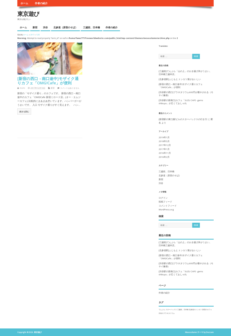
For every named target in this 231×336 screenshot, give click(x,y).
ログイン (163, 197)
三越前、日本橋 (91, 27)
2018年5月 (164, 141)
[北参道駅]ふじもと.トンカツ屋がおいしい (180, 79)
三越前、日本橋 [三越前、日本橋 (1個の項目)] (182, 309)
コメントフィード (168, 205)
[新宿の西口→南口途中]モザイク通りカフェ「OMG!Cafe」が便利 (48, 80)
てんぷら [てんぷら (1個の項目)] (162, 309)
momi (22, 88)
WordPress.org (166, 209)
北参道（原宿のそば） (65, 27)
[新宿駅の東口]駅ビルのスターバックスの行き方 (183, 119)
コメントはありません (69, 88)
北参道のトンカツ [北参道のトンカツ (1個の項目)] (195, 309)
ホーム (24, 3)
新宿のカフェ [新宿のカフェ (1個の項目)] (207, 309)
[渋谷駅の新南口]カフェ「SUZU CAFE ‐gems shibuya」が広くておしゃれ (181, 102)
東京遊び (28, 14)
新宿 (35, 27)
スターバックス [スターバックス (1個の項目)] (171, 309)
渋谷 (45, 27)
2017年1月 (164, 149)
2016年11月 (165, 153)
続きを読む (24, 111)
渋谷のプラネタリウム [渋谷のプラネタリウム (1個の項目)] (167, 313)
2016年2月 (164, 157)
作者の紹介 (41, 3)
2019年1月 (164, 137)
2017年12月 (165, 145)
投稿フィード (165, 201)
